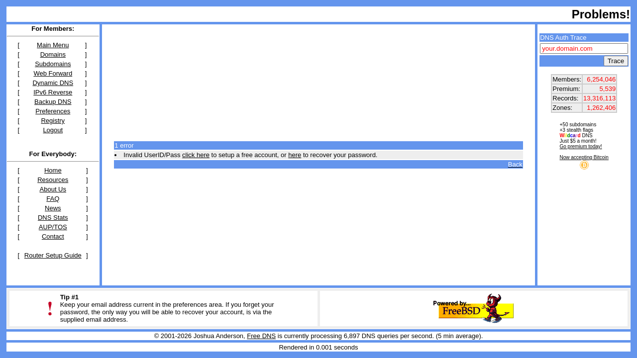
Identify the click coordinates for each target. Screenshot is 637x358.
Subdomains (53, 64)
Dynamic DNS (52, 83)
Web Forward (52, 73)
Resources (52, 179)
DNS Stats (53, 217)
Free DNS (261, 336)
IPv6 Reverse (52, 92)
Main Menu (53, 45)
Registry (53, 120)
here (294, 155)
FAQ (52, 198)
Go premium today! (581, 146)
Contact (53, 236)
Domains (53, 54)
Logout (53, 130)
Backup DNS (52, 101)
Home (53, 170)
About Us (53, 189)
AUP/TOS (53, 227)
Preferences (52, 111)
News (53, 208)
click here (196, 155)
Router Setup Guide (53, 255)
